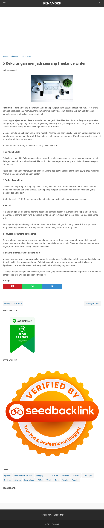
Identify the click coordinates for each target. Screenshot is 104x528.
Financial (65, 475)
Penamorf (52, 3)
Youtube (75, 480)
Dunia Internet (52, 475)
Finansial (76, 475)
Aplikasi (7, 475)
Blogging (39, 475)
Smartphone (29, 480)
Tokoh (49, 480)
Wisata (65, 480)
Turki (57, 480)
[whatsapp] (32, 286)
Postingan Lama (92, 303)
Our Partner (58, 515)
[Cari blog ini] (99, 3)
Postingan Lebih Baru (13, 303)
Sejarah (18, 480)
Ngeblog (7, 480)
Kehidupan (87, 475)
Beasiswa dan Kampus (23, 475)
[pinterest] (12, 286)
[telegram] (52, 286)
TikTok (40, 480)
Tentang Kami (46, 515)
